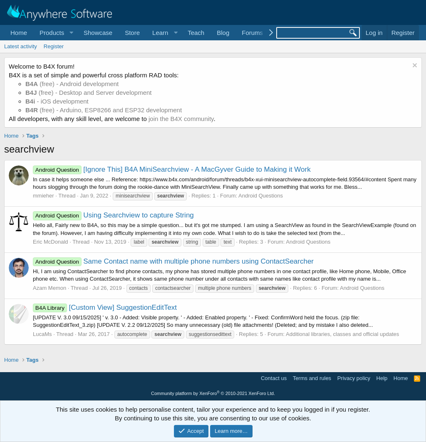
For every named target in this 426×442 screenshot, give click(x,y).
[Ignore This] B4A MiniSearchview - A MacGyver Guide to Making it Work (172, 169)
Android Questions (260, 196)
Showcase (98, 32)
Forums (252, 32)
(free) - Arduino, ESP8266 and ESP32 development (103, 110)
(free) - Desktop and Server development (88, 92)
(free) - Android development (72, 83)
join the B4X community (181, 118)
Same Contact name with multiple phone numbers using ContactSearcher (173, 261)
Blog (223, 32)
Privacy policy (353, 378)
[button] (55, 32)
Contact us (274, 378)
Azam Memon (49, 288)
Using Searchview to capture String (113, 215)
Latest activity (20, 46)
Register (54, 46)
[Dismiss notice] (413, 66)
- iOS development (57, 101)
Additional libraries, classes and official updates (342, 334)
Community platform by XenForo (213, 393)
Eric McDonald (50, 242)
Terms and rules (312, 378)
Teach (196, 32)
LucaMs (42, 334)
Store (132, 32)
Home (18, 32)
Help (382, 378)
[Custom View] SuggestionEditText (105, 307)
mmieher (43, 196)
